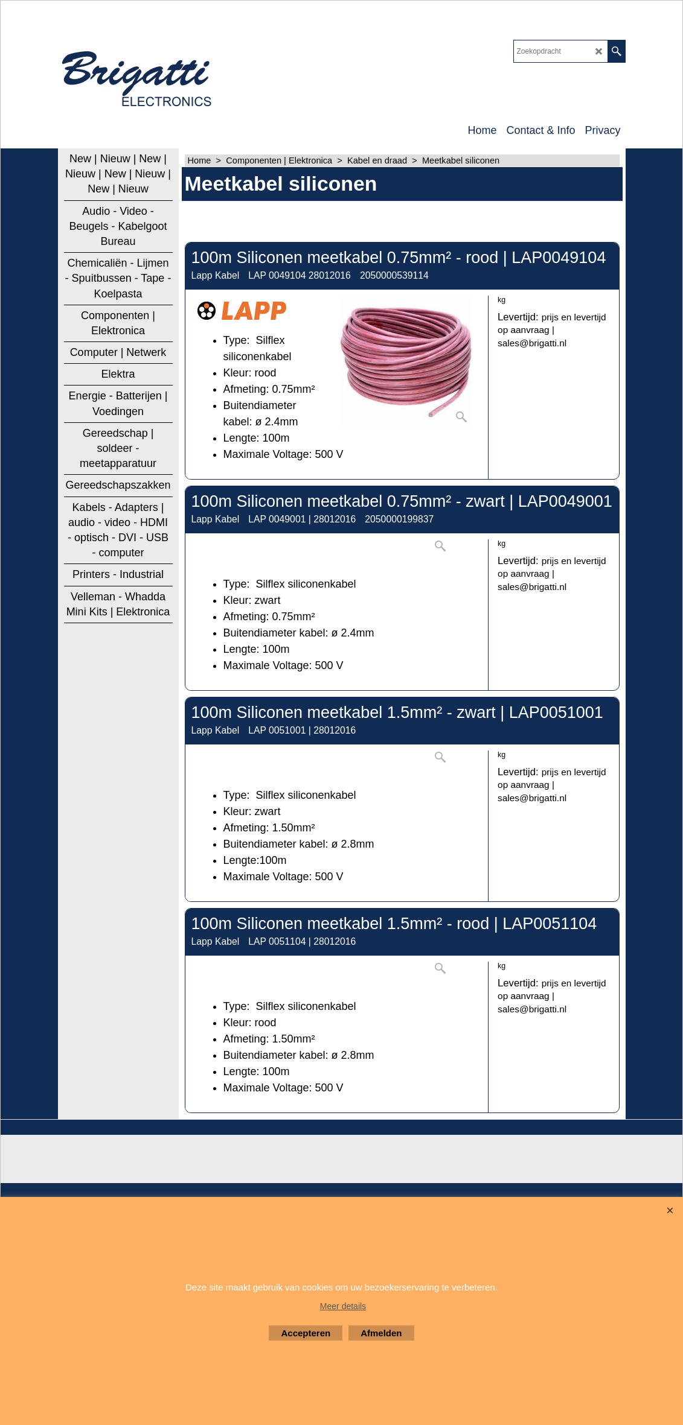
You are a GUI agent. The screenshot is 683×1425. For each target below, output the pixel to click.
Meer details (343, 1306)
